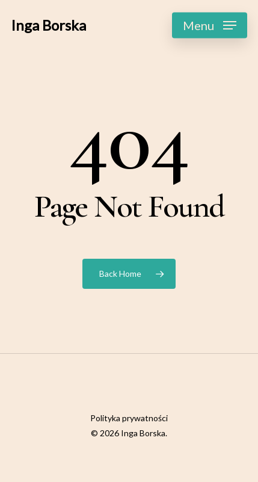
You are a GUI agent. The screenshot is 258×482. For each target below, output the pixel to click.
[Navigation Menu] (209, 25)
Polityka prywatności (129, 418)
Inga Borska (48, 25)
